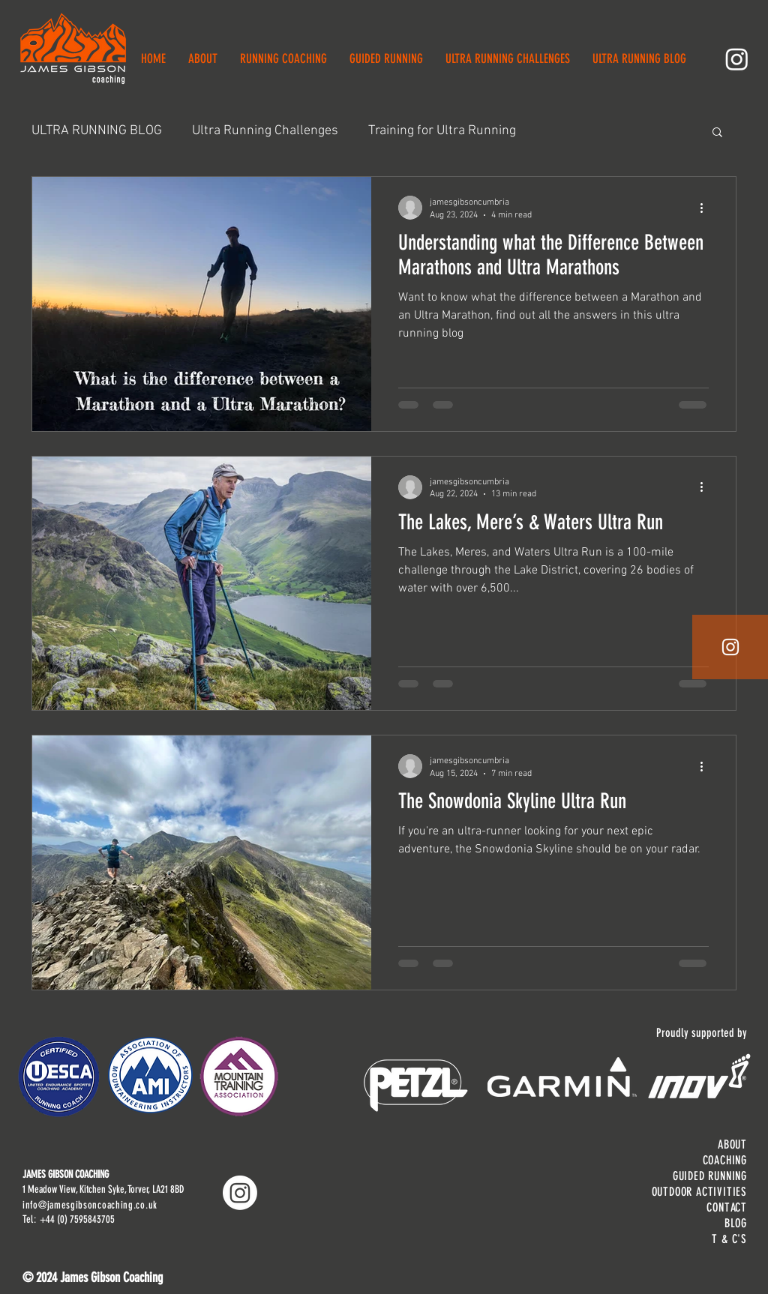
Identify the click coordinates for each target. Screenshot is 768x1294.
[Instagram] (737, 58)
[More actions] (707, 208)
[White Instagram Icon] (730, 647)
